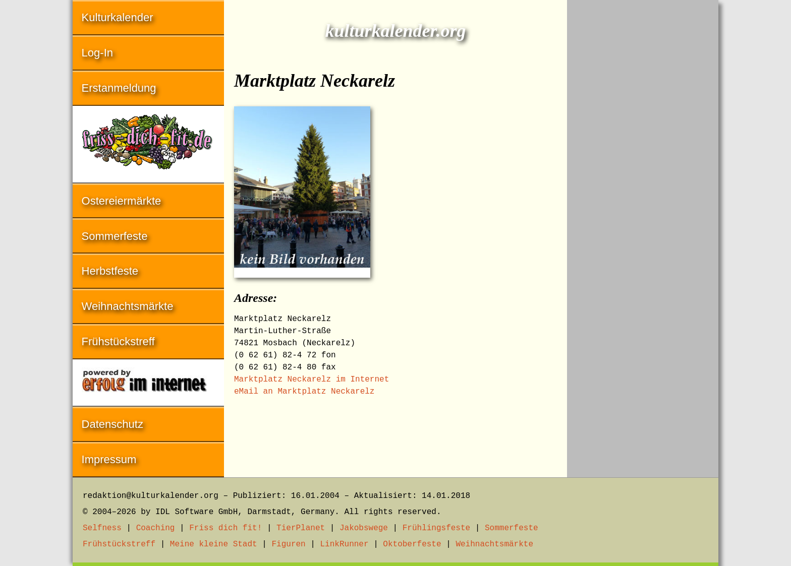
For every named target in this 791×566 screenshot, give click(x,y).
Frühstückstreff (118, 341)
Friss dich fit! (225, 528)
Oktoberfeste (412, 544)
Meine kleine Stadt (213, 544)
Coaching (155, 528)
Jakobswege (364, 528)
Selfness (102, 528)
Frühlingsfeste (436, 528)
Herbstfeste (110, 271)
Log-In (97, 52)
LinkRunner (344, 544)
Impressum (109, 459)
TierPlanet (300, 528)
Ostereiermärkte (121, 201)
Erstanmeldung (119, 88)
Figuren (288, 544)
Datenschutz (112, 424)
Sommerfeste (115, 236)
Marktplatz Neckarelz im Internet (311, 379)
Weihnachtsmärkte (128, 306)
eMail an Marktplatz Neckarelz (304, 391)
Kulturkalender (117, 17)
